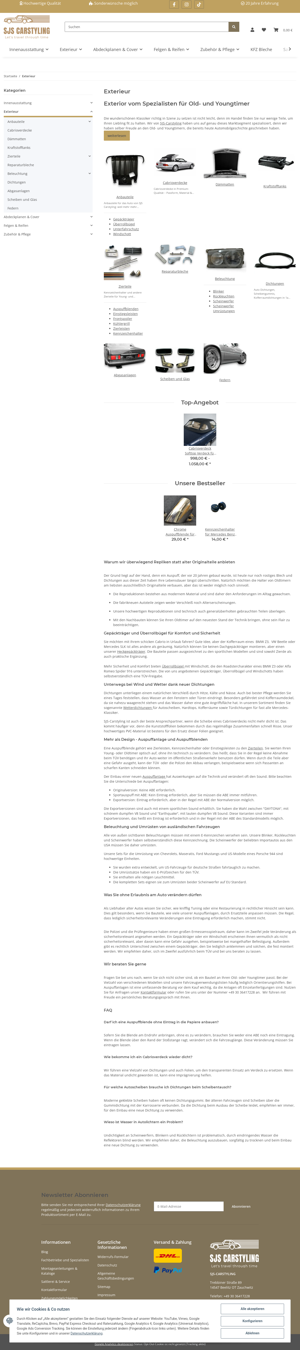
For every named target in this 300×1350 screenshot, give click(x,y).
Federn (224, 380)
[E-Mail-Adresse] (189, 1206)
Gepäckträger (123, 219)
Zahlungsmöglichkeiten (59, 1298)
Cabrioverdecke (175, 182)
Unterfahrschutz (126, 229)
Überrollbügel (124, 224)
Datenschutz (107, 1265)
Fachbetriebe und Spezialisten (65, 1260)
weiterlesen (117, 135)
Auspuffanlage (154, 776)
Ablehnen (252, 1333)
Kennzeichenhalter (128, 333)
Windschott (122, 234)
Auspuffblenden (126, 309)
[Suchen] (147, 27)
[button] (252, 30)
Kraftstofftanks (274, 186)
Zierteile (125, 286)
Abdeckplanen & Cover (21, 217)
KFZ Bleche (261, 49)
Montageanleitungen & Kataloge (59, 1271)
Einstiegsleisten (125, 314)
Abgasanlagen (125, 375)
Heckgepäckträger (131, 651)
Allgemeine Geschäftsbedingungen (116, 1275)
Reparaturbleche (175, 271)
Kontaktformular (153, 992)
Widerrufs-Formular (113, 1257)
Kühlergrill (121, 323)
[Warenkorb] (283, 30)
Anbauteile (125, 197)
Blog (44, 1252)
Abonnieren (241, 1206)
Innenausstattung (18, 103)
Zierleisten (121, 328)
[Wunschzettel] (264, 30)
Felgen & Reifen (16, 225)
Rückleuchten (223, 296)
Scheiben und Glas (175, 379)
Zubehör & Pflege (17, 234)
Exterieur (11, 111)
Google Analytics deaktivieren (114, 1344)
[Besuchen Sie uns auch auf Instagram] (186, 4)
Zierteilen (255, 748)
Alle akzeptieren (252, 1309)
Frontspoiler (122, 318)
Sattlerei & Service (55, 1281)
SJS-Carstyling (171, 123)
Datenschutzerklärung (123, 1205)
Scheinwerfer (223, 301)
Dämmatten (225, 184)
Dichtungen (275, 283)
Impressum (106, 1295)
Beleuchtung (225, 278)
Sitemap (104, 1286)
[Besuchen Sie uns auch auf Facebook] (174, 4)
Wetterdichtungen (138, 707)
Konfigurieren (252, 1321)
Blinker (218, 291)
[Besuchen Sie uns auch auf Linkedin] (199, 4)
